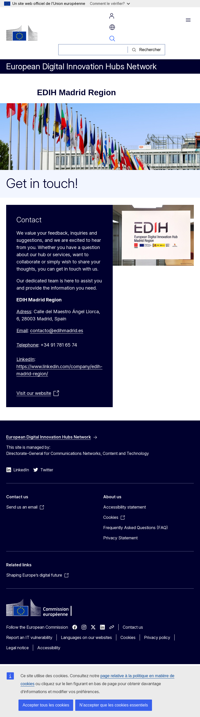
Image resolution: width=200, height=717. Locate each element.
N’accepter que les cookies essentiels (113, 705)
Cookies (128, 637)
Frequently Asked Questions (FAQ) (135, 527)
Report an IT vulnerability (29, 637)
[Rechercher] (93, 49)
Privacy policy (157, 637)
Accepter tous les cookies (46, 705)
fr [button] (112, 27)
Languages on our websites (86, 637)
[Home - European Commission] (21, 33)
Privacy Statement (120, 537)
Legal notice (17, 647)
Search (112, 38)
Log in (112, 16)
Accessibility (48, 647)
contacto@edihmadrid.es (56, 330)
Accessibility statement (124, 507)
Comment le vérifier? (110, 3)
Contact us (133, 627)
